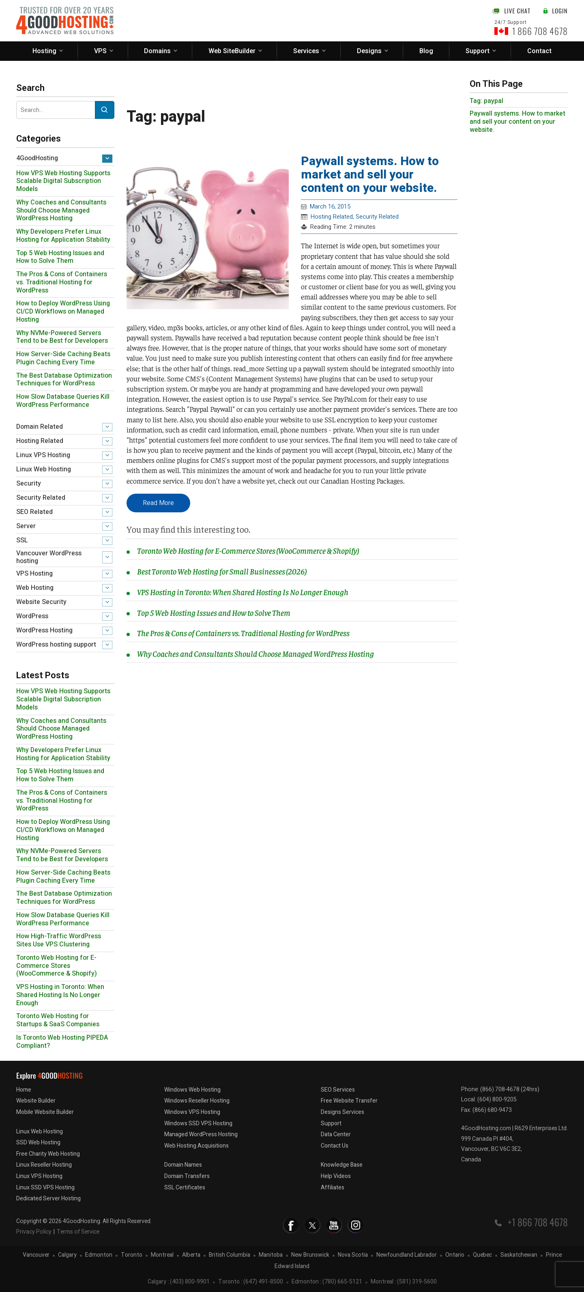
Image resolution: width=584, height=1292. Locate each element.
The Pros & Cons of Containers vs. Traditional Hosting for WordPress (61, 282)
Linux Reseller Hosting (44, 1165)
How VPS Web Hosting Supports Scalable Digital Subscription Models (63, 181)
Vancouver (36, 1255)
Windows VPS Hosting (192, 1112)
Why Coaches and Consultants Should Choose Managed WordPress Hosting (61, 211)
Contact (539, 51)
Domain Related (39, 427)
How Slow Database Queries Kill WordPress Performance (63, 401)
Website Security (41, 602)
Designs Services (342, 1112)
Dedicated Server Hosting (48, 1198)
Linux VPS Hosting (43, 455)
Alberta (191, 1255)
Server (26, 526)
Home (23, 1090)
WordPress (32, 616)
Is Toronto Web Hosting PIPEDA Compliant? (62, 1042)
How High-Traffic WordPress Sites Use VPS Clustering (58, 940)
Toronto (131, 1255)
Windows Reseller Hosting (197, 1100)
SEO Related (34, 512)
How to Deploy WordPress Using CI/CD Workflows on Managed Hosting (63, 312)
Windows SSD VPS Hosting (198, 1123)
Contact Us (334, 1146)
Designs (369, 51)
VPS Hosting (34, 573)
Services (306, 51)
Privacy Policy (34, 1232)
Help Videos (336, 1176)
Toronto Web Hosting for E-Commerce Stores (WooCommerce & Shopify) (56, 966)
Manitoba (271, 1255)
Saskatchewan (518, 1255)
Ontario (454, 1255)
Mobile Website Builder (45, 1112)
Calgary (67, 1255)
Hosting (44, 51)
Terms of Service (78, 1232)
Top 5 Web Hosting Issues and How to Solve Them (60, 257)
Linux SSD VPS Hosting (45, 1187)
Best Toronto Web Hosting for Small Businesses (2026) (221, 571)
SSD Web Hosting (38, 1142)
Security (28, 483)
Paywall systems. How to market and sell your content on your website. (370, 175)
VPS (100, 51)
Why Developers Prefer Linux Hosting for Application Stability (63, 236)
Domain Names (183, 1165)
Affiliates (332, 1187)
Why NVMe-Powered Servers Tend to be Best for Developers (62, 337)
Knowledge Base (342, 1165)
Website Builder (36, 1100)
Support (478, 51)
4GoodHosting (37, 158)
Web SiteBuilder (232, 51)
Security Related (40, 498)
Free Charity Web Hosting (48, 1154)
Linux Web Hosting (43, 469)
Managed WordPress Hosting (201, 1134)
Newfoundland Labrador (406, 1255)
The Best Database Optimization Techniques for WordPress (64, 380)
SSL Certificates (184, 1187)
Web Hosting (35, 588)
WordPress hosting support (56, 644)
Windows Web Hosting (192, 1090)
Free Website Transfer (349, 1100)
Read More (158, 503)
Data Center (336, 1134)
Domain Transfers (187, 1176)
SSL (22, 540)
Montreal (162, 1255)
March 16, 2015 (330, 206)
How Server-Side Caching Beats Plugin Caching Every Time (63, 358)
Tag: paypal (486, 101)
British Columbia (229, 1255)
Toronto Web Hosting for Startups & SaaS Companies (57, 1020)
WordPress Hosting (44, 630)
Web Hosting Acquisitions (196, 1146)
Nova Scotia (353, 1255)
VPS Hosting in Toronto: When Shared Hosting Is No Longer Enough (60, 995)
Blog (426, 51)
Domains (157, 51)
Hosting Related (39, 441)
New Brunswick (310, 1255)
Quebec (482, 1255)
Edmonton (98, 1255)
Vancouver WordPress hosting (49, 557)
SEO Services (338, 1090)
